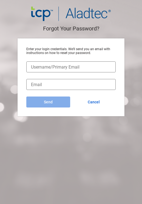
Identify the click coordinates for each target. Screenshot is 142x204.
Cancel (94, 102)
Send (48, 102)
